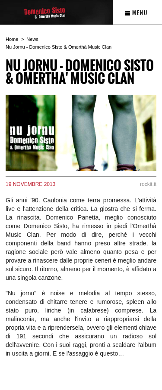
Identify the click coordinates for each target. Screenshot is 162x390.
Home (12, 39)
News (32, 39)
